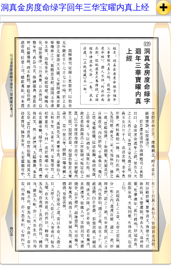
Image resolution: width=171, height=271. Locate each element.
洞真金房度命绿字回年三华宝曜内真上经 (75, 7)
